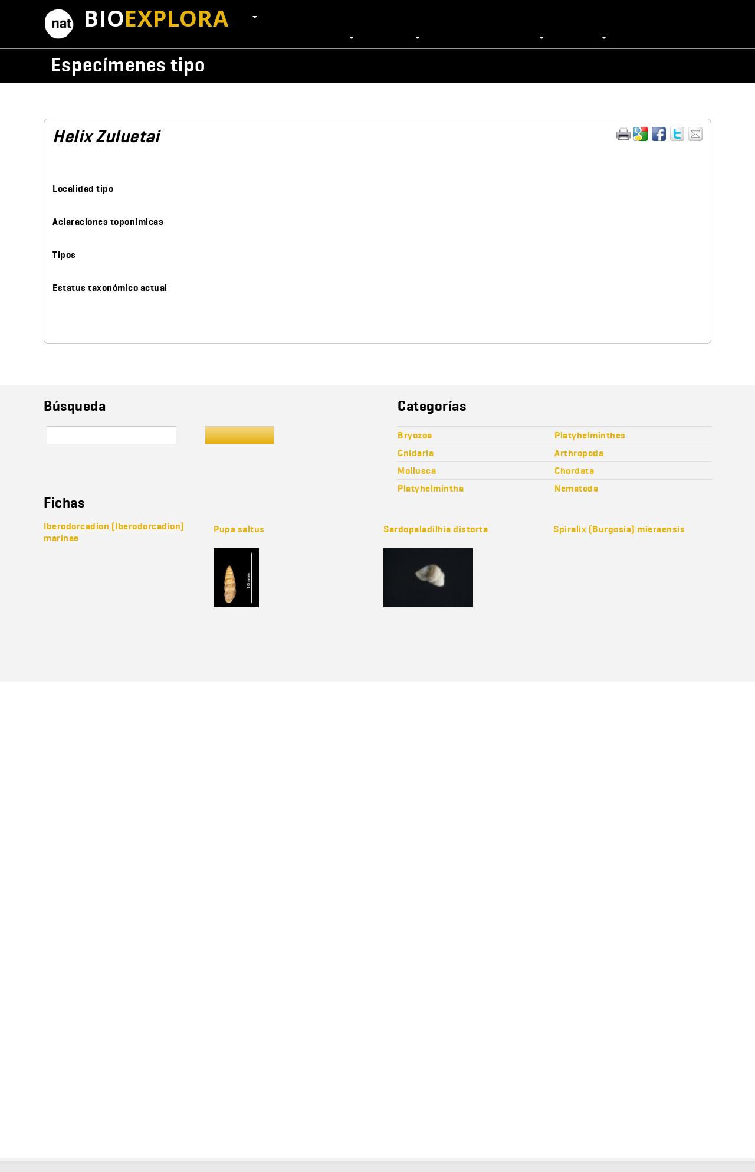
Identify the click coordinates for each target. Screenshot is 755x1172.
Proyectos (396, 36)
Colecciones (326, 36)
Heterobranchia (270, 98)
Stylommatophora (405, 98)
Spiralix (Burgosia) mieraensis (619, 529)
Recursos (584, 36)
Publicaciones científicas (491, 36)
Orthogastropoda (192, 98)
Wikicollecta (652, 64)
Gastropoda (123, 98)
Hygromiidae (532, 98)
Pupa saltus (239, 529)
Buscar (239, 435)
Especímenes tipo (128, 65)
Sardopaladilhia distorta (435, 529)
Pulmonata (335, 98)
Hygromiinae (595, 98)
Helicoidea (474, 98)
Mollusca (71, 98)
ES (249, 16)
